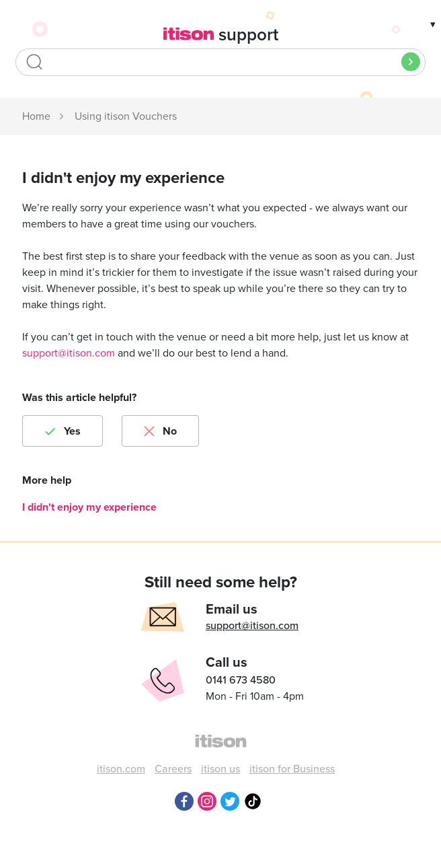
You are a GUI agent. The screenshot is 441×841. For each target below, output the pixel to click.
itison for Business (292, 769)
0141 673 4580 (241, 680)
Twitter (229, 801)
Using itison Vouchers (126, 116)
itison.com (121, 769)
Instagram (207, 801)
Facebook (184, 801)
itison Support (37, 117)
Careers (173, 769)
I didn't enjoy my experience (89, 507)
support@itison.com (68, 353)
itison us (220, 769)
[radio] (62, 431)
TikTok (252, 801)
